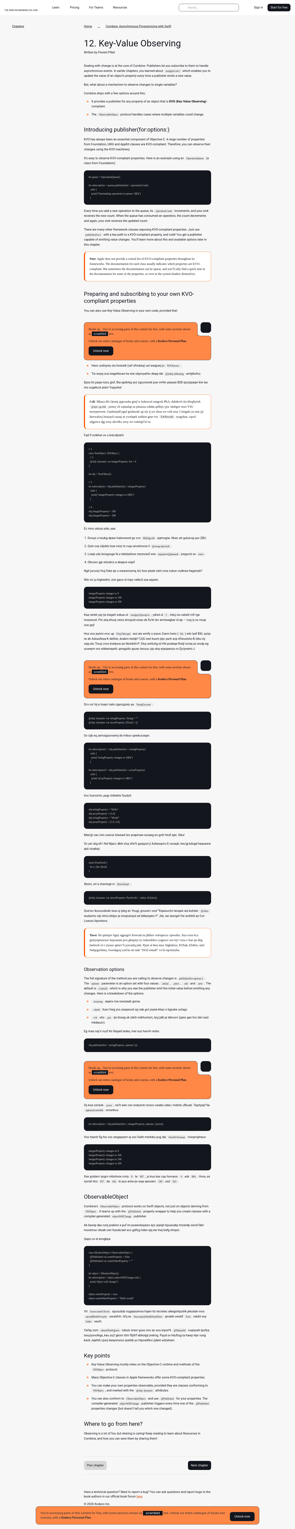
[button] (57, 7)
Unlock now (242, 1515)
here (139, 1496)
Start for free (279, 7)
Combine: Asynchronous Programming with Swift (138, 26)
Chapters (18, 26)
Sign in (258, 7)
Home (88, 26)
